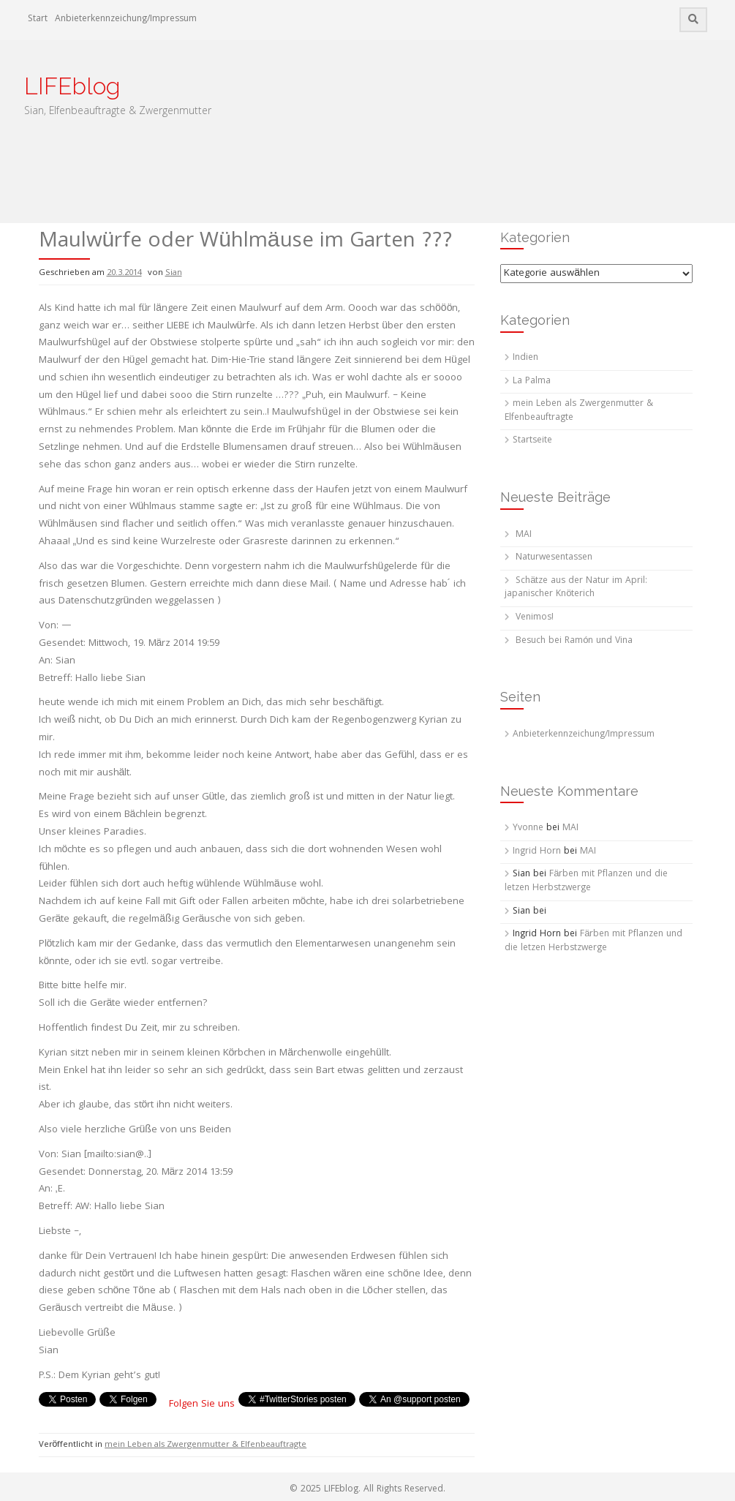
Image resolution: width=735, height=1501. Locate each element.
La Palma (532, 381)
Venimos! (535, 617)
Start (38, 19)
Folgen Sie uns (202, 1404)
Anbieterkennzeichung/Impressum (126, 19)
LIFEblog (72, 85)
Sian (173, 273)
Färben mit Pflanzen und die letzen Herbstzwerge (586, 881)
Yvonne (528, 828)
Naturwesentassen (554, 557)
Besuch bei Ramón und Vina (574, 641)
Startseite (532, 440)
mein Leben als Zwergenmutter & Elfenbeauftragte (205, 1445)
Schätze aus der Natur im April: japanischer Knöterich (576, 588)
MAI (524, 535)
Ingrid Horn (537, 851)
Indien (525, 358)
